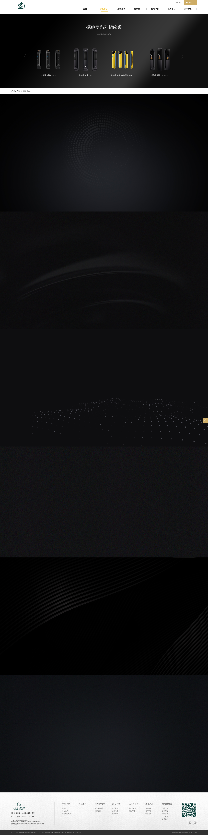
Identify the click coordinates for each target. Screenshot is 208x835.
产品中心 (66, 804)
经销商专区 (100, 804)
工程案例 (83, 804)
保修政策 (148, 808)
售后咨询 (148, 814)
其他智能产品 (66, 814)
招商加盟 (98, 811)
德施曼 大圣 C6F (85, 61)
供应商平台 (134, 804)
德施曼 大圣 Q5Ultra (48, 61)
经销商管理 (99, 808)
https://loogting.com (34, 821)
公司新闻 (115, 808)
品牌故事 (165, 808)
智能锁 (64, 808)
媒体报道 (115, 811)
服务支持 (149, 804)
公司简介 (165, 811)
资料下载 (148, 811)
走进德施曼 (167, 804)
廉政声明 (132, 811)
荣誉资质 (165, 814)
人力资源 (165, 816)
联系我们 (165, 819)
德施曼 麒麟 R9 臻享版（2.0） (122, 61)
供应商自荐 (132, 808)
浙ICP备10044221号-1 (58, 832)
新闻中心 (116, 804)
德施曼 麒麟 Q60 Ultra (159, 61)
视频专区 (115, 814)
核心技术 (65, 811)
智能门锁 (188, 832)
